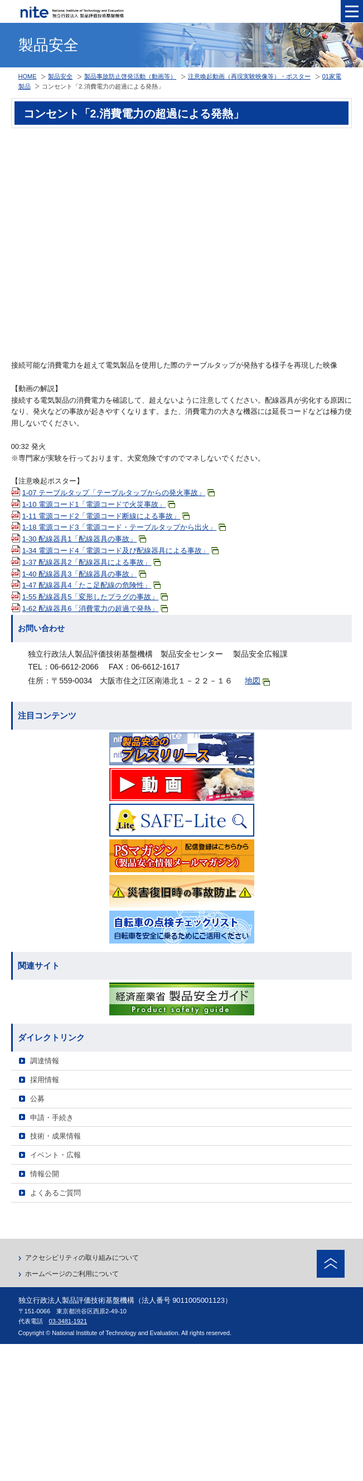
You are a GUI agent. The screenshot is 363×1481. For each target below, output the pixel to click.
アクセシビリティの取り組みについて (82, 1258)
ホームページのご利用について (72, 1274)
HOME (27, 76)
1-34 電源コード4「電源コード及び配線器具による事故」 (120, 550)
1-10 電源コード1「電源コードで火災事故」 (99, 504)
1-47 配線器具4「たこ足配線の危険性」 (91, 585)
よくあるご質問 (55, 1193)
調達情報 (44, 1061)
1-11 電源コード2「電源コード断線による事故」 (106, 516)
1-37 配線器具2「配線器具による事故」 (91, 562)
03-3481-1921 (68, 1321)
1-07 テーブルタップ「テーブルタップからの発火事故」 (118, 492)
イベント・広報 (55, 1155)
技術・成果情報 (55, 1136)
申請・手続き (52, 1117)
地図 (257, 681)
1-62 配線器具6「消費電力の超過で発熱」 (95, 608)
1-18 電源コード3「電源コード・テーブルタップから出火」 (124, 527)
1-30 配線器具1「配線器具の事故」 (84, 539)
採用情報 (44, 1080)
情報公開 (44, 1174)
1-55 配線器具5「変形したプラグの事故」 (95, 597)
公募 (37, 1098)
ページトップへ (331, 1264)
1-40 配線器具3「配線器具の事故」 (84, 574)
